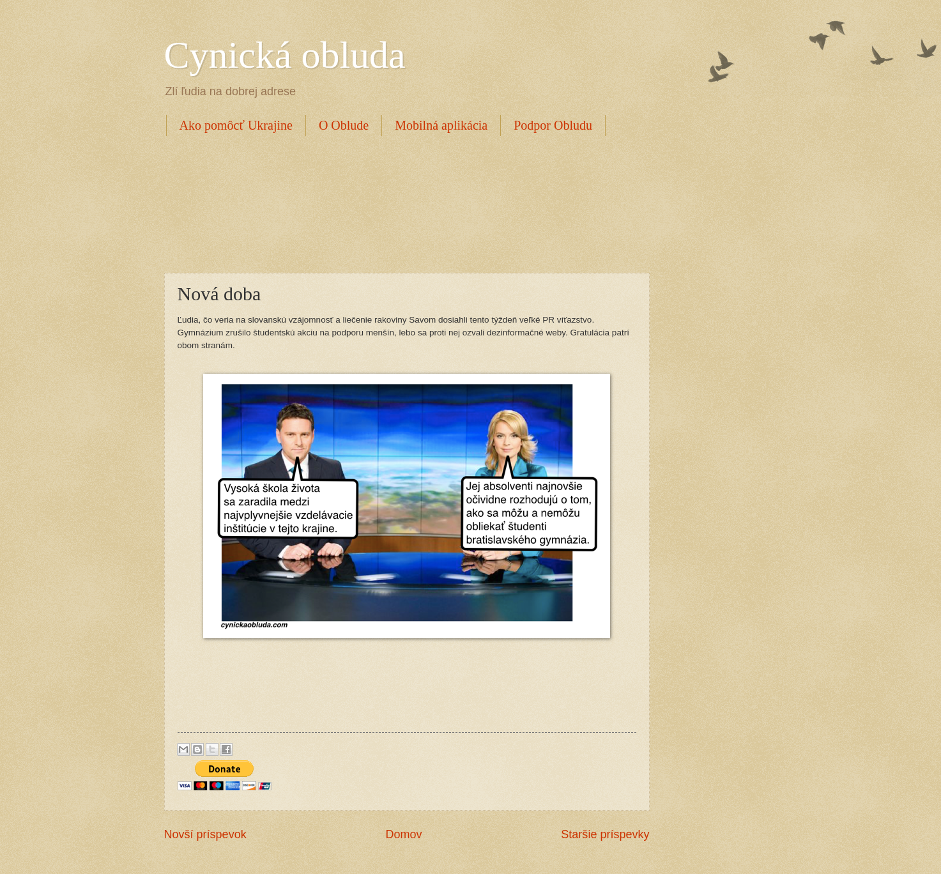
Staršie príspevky (605, 834)
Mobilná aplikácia (441, 125)
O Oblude (344, 125)
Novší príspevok (205, 834)
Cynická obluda (285, 55)
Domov (403, 834)
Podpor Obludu (553, 125)
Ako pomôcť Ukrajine (236, 125)
